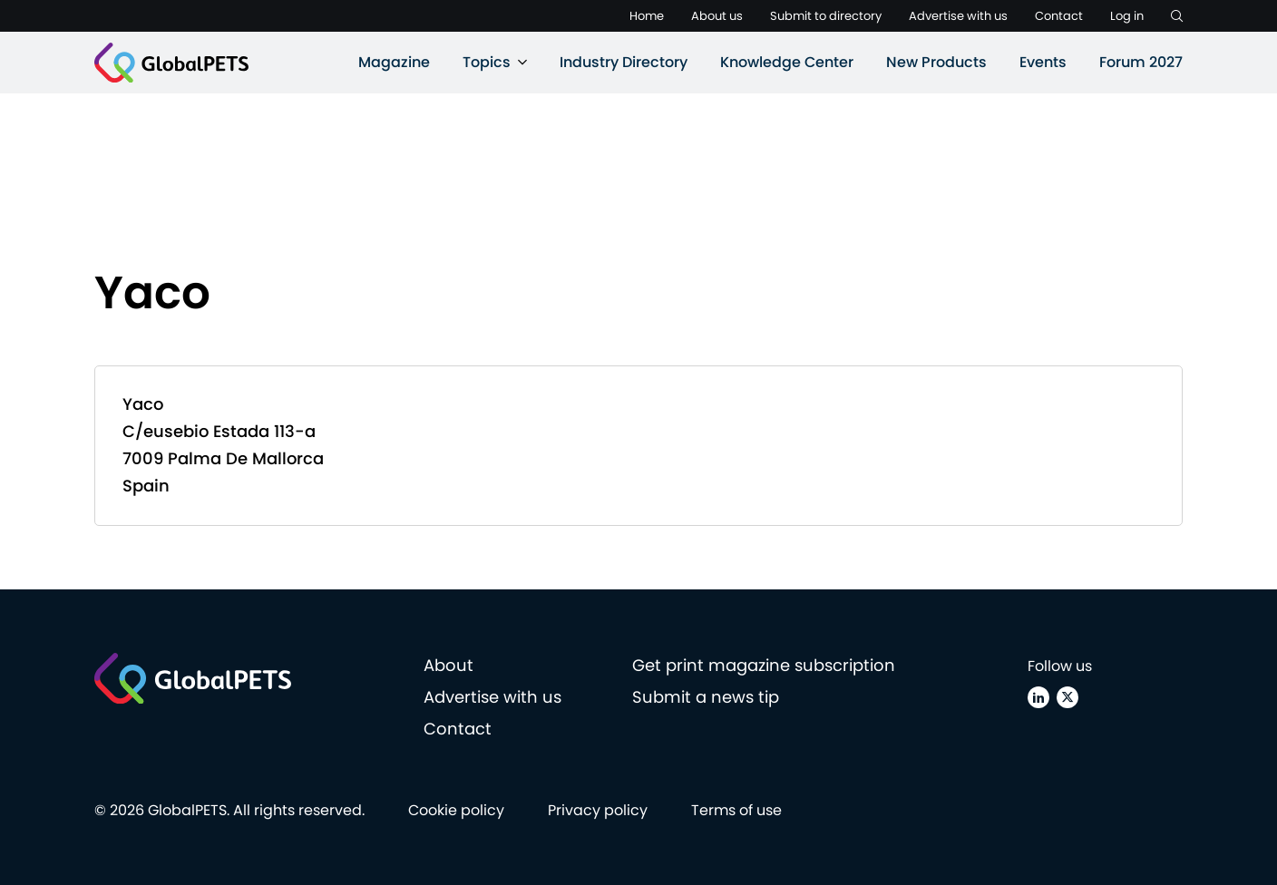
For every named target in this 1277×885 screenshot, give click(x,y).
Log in (1127, 15)
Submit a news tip (705, 697)
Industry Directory (623, 62)
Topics (487, 62)
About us (717, 15)
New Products (936, 62)
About (448, 665)
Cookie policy (456, 810)
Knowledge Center (786, 62)
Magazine (394, 62)
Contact (1059, 15)
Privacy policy (598, 810)
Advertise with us (958, 15)
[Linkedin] (1038, 697)
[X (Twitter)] (1067, 697)
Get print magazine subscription (763, 665)
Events (1043, 62)
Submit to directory (826, 15)
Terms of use (736, 810)
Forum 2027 (1141, 62)
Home (646, 15)
